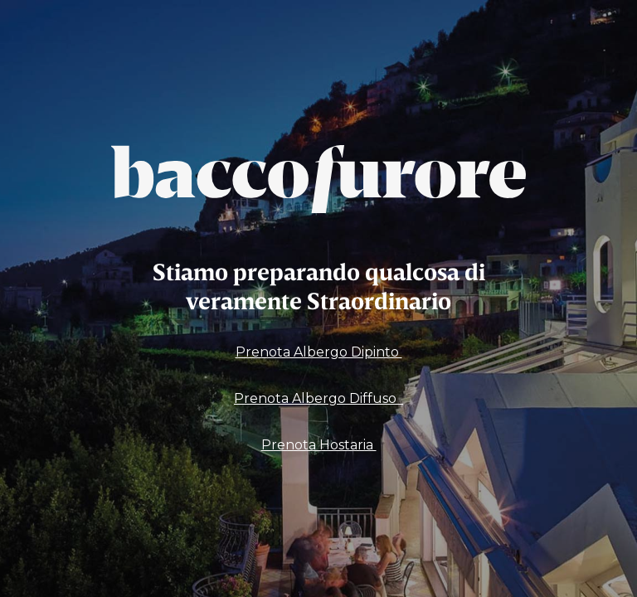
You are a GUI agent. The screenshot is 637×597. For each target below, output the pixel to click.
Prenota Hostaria (319, 445)
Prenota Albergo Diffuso (318, 398)
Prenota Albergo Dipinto (319, 352)
